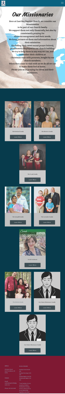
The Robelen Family (18, 303)
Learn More (18, 138)
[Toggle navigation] (62, 3)
